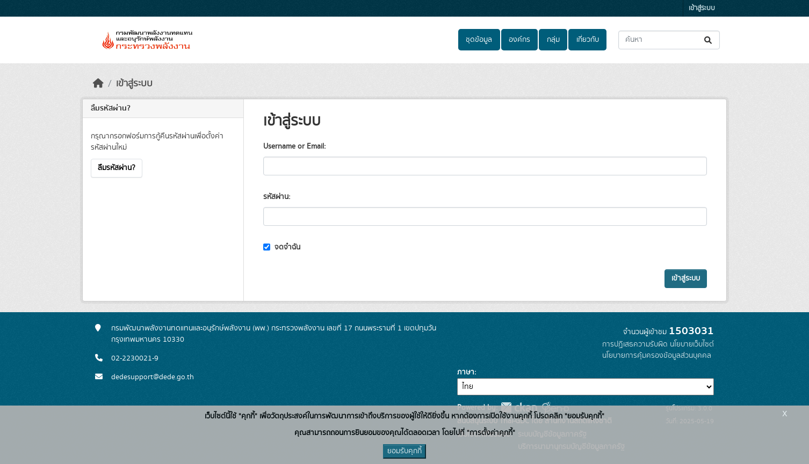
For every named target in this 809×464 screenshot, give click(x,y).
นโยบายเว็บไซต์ (692, 344)
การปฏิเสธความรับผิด (635, 344)
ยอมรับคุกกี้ (404, 451)
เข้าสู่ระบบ (702, 8)
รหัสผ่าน (275, 197)
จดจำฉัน (281, 247)
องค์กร (519, 39)
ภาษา (465, 372)
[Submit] (708, 40)
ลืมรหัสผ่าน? (116, 168)
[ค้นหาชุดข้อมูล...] (669, 40)
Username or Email (293, 146)
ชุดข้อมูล (479, 39)
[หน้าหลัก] (98, 84)
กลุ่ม (553, 39)
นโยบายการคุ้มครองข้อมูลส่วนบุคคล (656, 355)
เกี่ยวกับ (587, 39)
